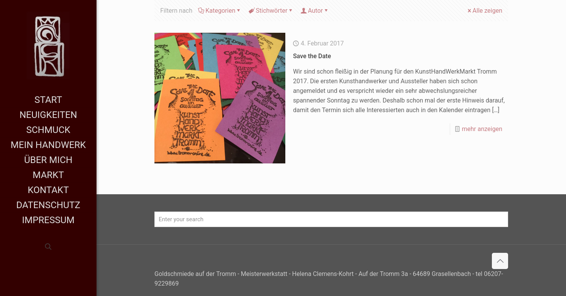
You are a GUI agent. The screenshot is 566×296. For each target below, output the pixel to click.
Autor (314, 10)
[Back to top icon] (500, 261)
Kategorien (219, 10)
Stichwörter (271, 10)
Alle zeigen (484, 10)
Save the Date (312, 56)
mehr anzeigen (482, 129)
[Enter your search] (331, 219)
